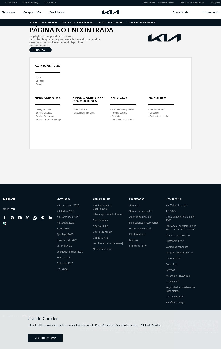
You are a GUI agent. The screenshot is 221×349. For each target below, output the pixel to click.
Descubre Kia (180, 12)
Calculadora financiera (84, 113)
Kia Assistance (137, 234)
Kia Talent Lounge (176, 205)
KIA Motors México (158, 109)
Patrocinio (171, 264)
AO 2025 (171, 211)
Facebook (5, 218)
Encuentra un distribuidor (192, 3)
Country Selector (166, 3)
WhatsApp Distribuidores (107, 214)
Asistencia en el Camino (123, 120)
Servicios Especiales (140, 211)
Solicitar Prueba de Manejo (48, 120)
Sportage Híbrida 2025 (70, 251)
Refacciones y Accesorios (143, 222)
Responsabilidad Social (179, 252)
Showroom (8, 12)
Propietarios (56, 12)
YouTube (20, 218)
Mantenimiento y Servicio (123, 109)
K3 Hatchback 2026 (68, 205)
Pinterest (43, 218)
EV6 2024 (62, 269)
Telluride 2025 (65, 263)
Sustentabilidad (175, 241)
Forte (38, 77)
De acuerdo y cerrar (45, 338)
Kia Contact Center (35, 218)
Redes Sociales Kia (159, 116)
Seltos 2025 (63, 257)
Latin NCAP (172, 281)
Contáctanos (50, 2)
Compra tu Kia (32, 12)
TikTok (5, 224)
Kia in (9, 209)
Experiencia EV (138, 245)
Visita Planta (173, 258)
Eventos (170, 270)
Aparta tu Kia (100, 226)
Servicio (133, 205)
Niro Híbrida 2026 (67, 240)
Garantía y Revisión (140, 228)
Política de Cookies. (150, 325)
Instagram (12, 218)
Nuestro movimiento (178, 235)
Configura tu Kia (43, 109)
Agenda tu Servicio (140, 216)
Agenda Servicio (119, 113)
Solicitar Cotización (45, 116)
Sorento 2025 (64, 245)
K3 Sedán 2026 (65, 211)
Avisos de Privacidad (178, 275)
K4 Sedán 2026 (65, 222)
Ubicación (154, 113)
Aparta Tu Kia (148, 3)
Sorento (39, 84)
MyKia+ (133, 240)
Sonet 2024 (63, 228)
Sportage (40, 81)
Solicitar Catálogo (44, 113)
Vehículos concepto (177, 246)
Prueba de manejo (30, 2)
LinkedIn (50, 218)
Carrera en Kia (174, 296)
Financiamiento (81, 109)
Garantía (116, 116)
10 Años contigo (175, 302)
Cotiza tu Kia (11, 2)
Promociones (100, 220)
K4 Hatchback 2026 (68, 216)
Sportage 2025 (65, 234)
